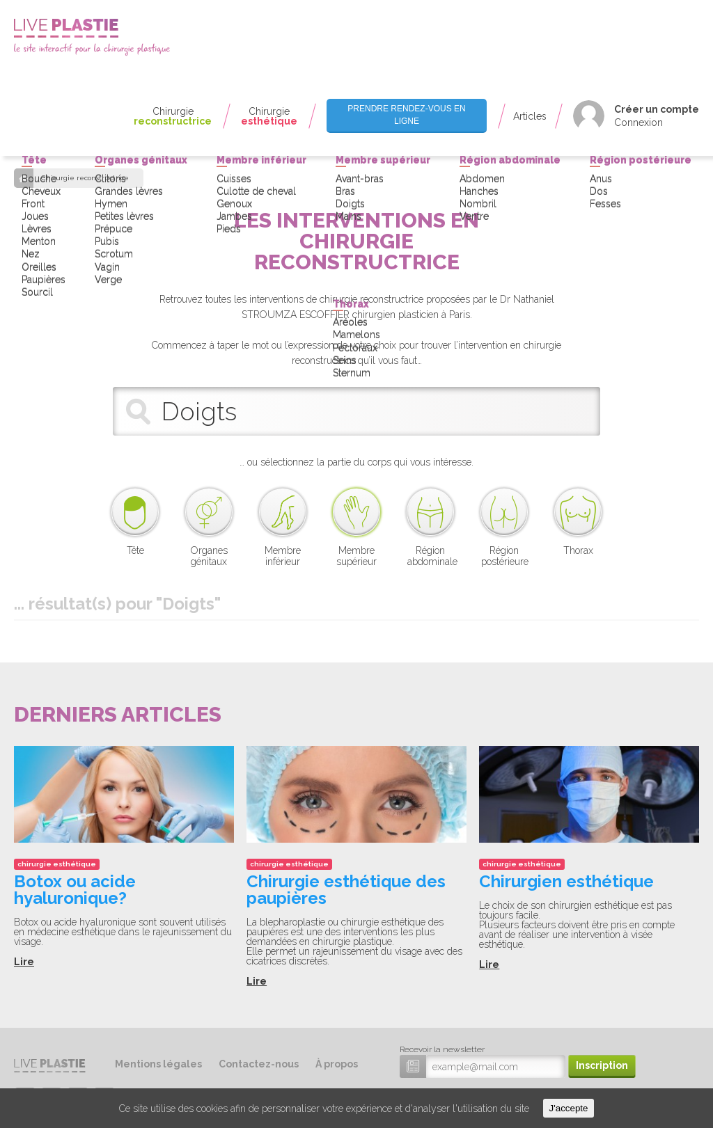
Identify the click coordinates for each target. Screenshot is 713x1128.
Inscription (602, 1065)
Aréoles (350, 60)
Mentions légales (158, 1064)
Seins (344, 97)
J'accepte (568, 1108)
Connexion (638, 122)
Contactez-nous (259, 1064)
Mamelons (356, 72)
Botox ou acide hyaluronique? (75, 889)
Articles (530, 116)
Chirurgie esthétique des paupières (346, 889)
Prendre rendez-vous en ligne (406, 114)
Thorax (351, 41)
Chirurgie (173, 116)
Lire (24, 961)
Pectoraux (355, 85)
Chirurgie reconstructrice (85, 178)
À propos (336, 1064)
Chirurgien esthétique (566, 881)
